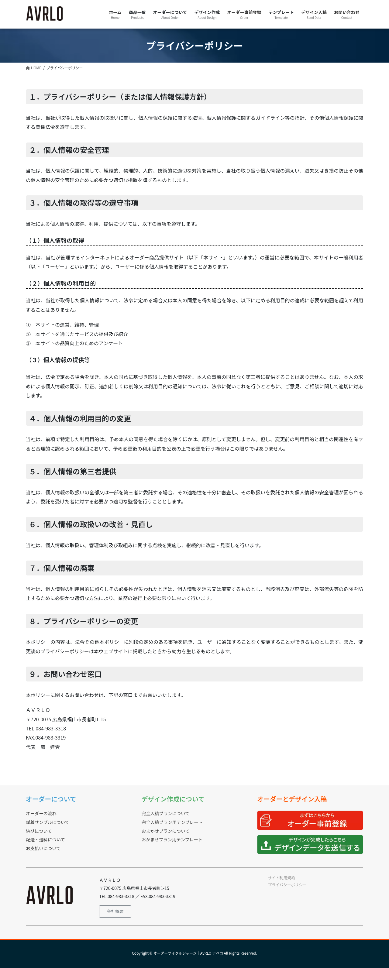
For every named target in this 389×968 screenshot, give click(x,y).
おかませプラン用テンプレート (172, 839)
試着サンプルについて (47, 822)
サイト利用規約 (281, 877)
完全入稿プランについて (166, 813)
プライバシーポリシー (287, 884)
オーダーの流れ (41, 813)
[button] (115, 911)
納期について (39, 831)
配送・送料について (45, 839)
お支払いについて (43, 848)
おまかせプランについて (166, 831)
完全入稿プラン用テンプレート (172, 822)
